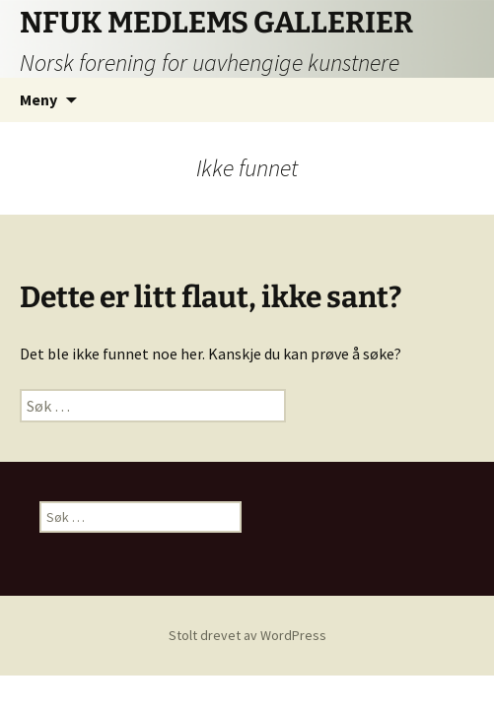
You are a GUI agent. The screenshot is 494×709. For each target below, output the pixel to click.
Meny (38, 99)
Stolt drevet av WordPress (247, 635)
